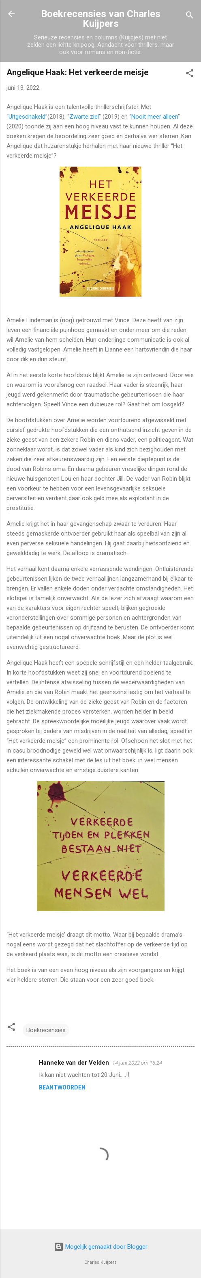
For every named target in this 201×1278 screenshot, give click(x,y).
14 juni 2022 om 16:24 (137, 1063)
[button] (190, 74)
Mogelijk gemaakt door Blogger (101, 1246)
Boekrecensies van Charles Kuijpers (100, 18)
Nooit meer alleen (154, 116)
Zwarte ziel (84, 116)
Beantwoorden (62, 1087)
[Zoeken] (190, 16)
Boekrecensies (46, 1030)
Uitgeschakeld (27, 116)
